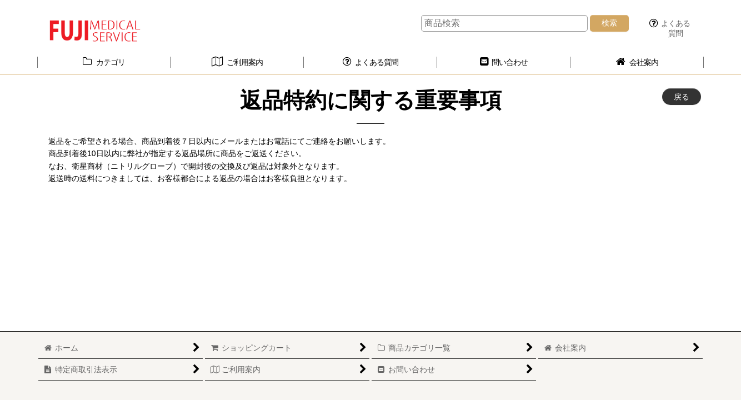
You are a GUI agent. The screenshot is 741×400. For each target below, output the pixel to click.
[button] (669, 29)
